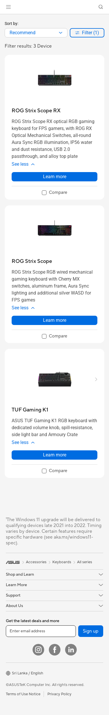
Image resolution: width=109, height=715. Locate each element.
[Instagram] (38, 650)
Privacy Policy (59, 694)
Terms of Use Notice (23, 694)
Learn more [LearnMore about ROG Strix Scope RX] (54, 176)
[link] (54, 7)
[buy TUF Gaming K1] (30, 410)
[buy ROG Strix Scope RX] (36, 111)
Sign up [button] (91, 631)
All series (84, 562)
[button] (8, 7)
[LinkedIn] (71, 650)
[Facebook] (54, 650)
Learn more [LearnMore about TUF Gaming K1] (54, 455)
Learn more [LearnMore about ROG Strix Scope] (54, 320)
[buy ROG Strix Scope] (32, 261)
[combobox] (36, 32)
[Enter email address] (41, 631)
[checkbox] (54, 193)
